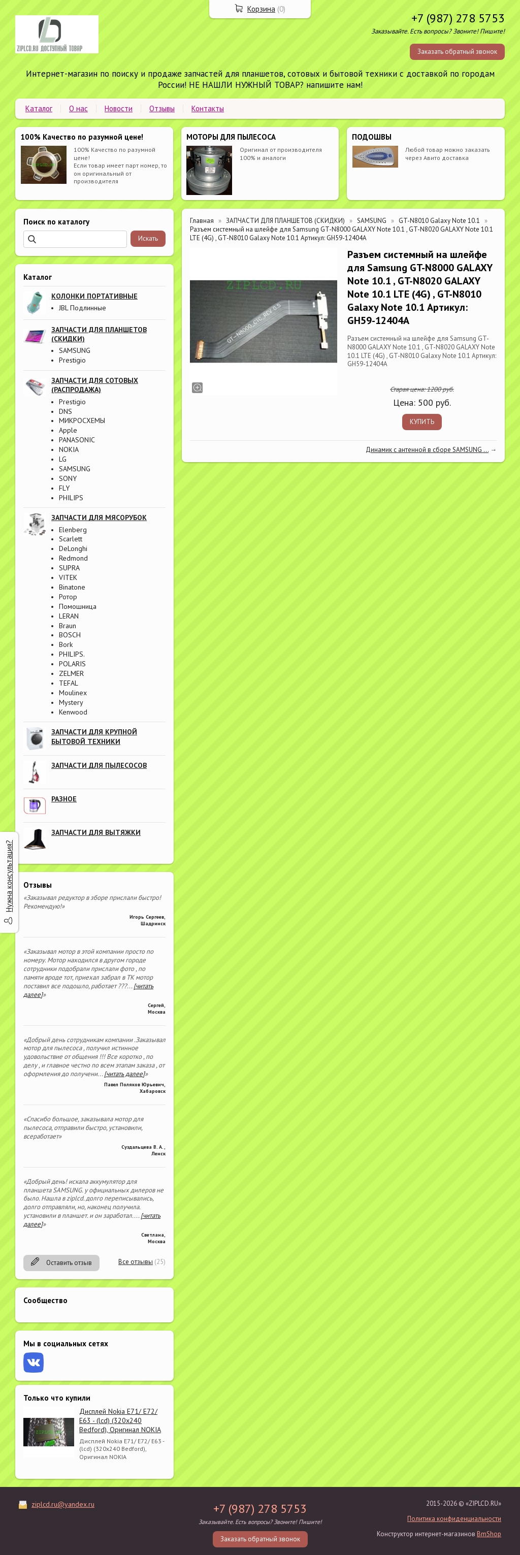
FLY (64, 488)
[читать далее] (124, 1074)
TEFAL (68, 683)
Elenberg (73, 529)
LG (63, 459)
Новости (119, 108)
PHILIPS (71, 497)
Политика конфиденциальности (454, 1518)
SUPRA (69, 567)
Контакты (207, 108)
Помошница (77, 606)
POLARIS (72, 663)
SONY (68, 478)
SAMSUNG (74, 350)
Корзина (261, 9)
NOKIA (69, 449)
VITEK (68, 577)
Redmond (73, 558)
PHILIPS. (72, 654)
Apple (68, 430)
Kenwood (73, 712)
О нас (78, 108)
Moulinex (73, 692)
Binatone (72, 587)
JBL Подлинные (82, 307)
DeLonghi (73, 548)
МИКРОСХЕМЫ (82, 420)
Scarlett (70, 538)
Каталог (38, 108)
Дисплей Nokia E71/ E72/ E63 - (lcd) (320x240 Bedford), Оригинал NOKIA (120, 1420)
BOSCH (70, 634)
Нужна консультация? (9, 876)
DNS (65, 411)
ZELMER (71, 673)
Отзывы (162, 108)
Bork (66, 644)
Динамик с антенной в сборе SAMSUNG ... (427, 449)
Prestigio (72, 360)
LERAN (69, 616)
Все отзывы (135, 1261)
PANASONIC (77, 439)
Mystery (71, 702)
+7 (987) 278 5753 (458, 18)
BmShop (489, 1534)
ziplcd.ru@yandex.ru (62, 1504)
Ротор (68, 596)
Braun (67, 625)
